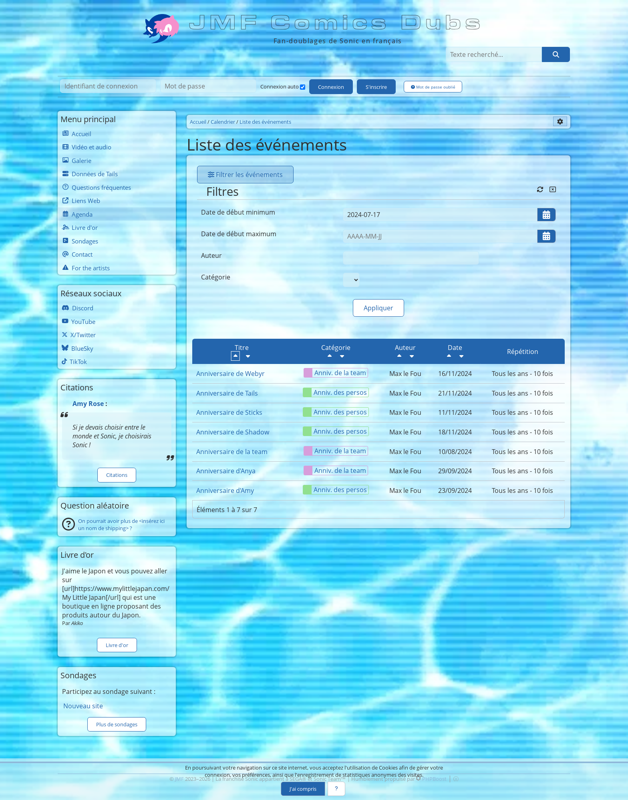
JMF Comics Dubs (337, 22)
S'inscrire (376, 86)
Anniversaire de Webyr (230, 373)
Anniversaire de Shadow (232, 432)
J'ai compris (303, 788)
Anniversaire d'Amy (225, 490)
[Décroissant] (235, 356)
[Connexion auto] (302, 87)
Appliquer (378, 308)
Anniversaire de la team (232, 451)
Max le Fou (405, 373)
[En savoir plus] (336, 789)
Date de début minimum (238, 212)
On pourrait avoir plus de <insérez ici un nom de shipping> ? (121, 524)
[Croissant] (248, 356)
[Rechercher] (556, 54)
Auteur (211, 255)
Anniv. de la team (335, 372)
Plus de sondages (116, 724)
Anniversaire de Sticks (229, 412)
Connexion (331, 86)
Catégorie (215, 277)
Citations (116, 474)
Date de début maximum (238, 233)
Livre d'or (117, 645)
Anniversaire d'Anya (226, 470)
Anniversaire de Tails (227, 393)
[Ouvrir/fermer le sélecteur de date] (546, 214)
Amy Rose (88, 403)
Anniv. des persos (335, 392)
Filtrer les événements (245, 174)
